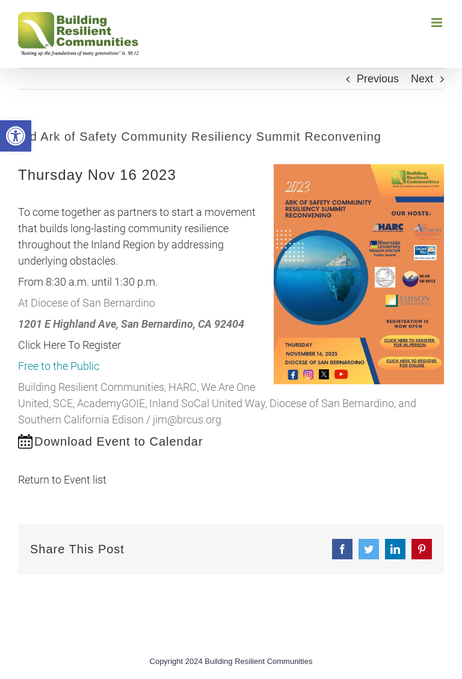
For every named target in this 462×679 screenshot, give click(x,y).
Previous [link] (378, 79)
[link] (15, 136)
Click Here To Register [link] (69, 345)
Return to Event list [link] (62, 479)
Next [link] (422, 79)
